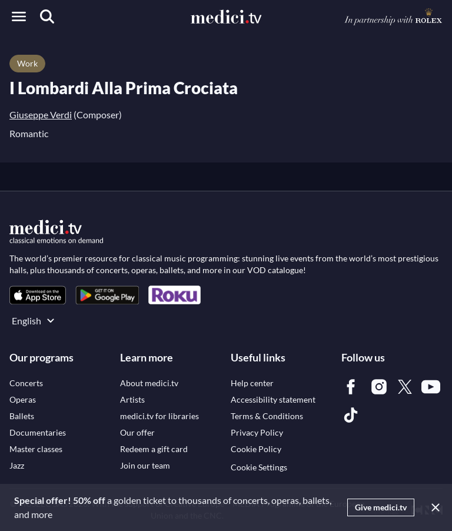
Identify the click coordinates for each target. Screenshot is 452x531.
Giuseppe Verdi (40, 114)
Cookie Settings (259, 467)
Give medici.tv (381, 507)
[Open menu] (18, 16)
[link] (37, 295)
